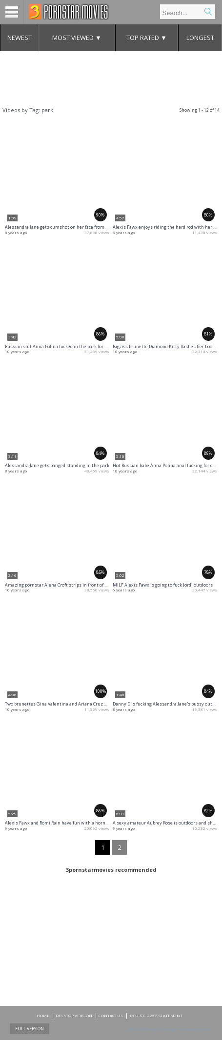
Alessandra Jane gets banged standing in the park (57, 465)
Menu (12, 12)
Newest (19, 37)
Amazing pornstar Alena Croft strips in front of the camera (66, 585)
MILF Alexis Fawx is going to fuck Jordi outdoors (163, 585)
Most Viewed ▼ (76, 37)
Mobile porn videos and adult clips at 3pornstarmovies (68, 11)
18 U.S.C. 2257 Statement (155, 1015)
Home (43, 1015)
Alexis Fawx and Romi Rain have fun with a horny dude (62, 823)
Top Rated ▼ (146, 37)
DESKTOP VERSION (74, 1015)
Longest (200, 37)
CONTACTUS (111, 1015)
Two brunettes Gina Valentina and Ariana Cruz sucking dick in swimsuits (82, 704)
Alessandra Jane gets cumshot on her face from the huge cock (69, 227)
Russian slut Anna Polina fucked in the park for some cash (66, 346)
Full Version (29, 1028)
